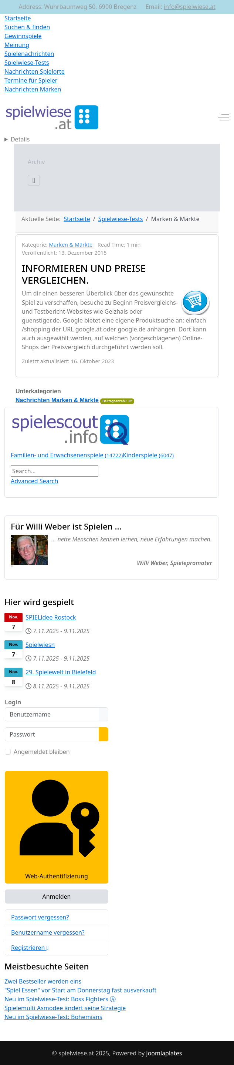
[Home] (117, 139)
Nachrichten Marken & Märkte (57, 400)
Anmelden (57, 896)
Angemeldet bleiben (42, 752)
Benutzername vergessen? (48, 932)
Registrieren (29, 948)
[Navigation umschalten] (15, 180)
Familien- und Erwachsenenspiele (67, 455)
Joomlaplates (164, 1053)
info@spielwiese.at (190, 7)
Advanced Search (34, 481)
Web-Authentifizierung (56, 827)
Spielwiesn (40, 645)
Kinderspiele (148, 455)
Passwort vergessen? (40, 917)
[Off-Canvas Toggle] (223, 117)
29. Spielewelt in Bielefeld (61, 672)
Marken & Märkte (70, 244)
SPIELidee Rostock (51, 617)
